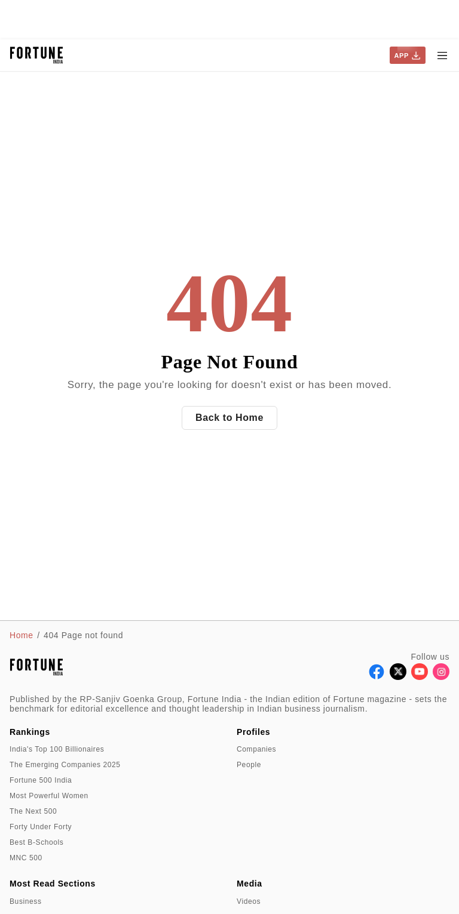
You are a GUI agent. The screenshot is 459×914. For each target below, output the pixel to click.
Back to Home (229, 418)
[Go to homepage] (37, 55)
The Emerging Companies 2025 (65, 765)
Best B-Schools (36, 842)
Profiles (253, 732)
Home (21, 635)
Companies (256, 749)
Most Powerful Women (49, 796)
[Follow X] (398, 677)
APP (407, 55)
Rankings (30, 732)
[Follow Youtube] (419, 677)
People (249, 765)
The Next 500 (33, 811)
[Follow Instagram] (441, 677)
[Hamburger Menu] (442, 55)
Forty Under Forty (41, 827)
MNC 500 (26, 858)
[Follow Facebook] (376, 677)
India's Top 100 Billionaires (57, 749)
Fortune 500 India (41, 780)
